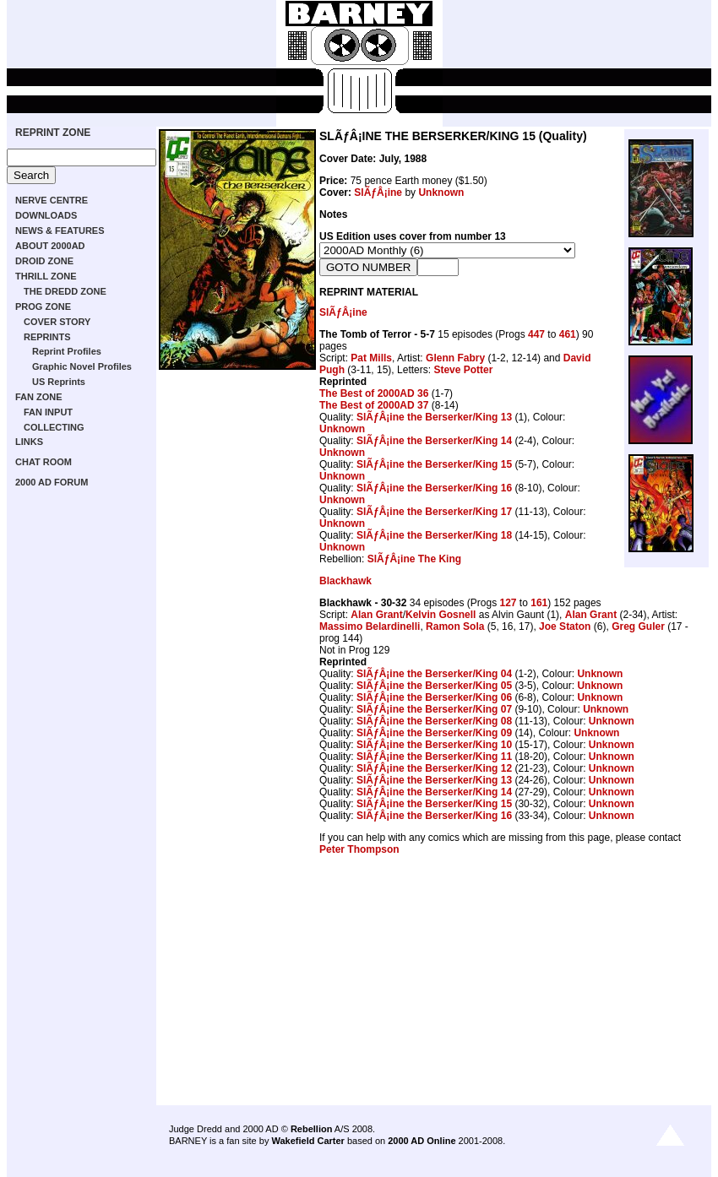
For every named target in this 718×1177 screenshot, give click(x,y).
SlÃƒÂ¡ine (378, 192)
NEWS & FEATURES (60, 230)
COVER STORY (57, 322)
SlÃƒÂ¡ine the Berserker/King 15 (434, 464)
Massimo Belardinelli (369, 626)
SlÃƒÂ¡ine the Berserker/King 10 (434, 745)
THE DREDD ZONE (65, 291)
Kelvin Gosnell (440, 615)
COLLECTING (54, 427)
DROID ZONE (44, 261)
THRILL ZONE (46, 276)
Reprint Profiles (66, 351)
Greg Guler (638, 626)
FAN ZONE (39, 397)
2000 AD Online (421, 1141)
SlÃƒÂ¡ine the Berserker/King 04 (434, 674)
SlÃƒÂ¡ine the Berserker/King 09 (434, 733)
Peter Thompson (359, 849)
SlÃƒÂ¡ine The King (414, 559)
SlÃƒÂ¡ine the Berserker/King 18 (434, 535)
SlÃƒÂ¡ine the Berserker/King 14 (434, 441)
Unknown (441, 192)
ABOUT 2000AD (50, 246)
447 (536, 334)
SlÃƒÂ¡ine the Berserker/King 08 (434, 721)
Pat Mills (371, 358)
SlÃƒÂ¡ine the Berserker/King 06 (434, 697)
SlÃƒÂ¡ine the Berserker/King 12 (434, 768)
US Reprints (58, 382)
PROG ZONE (43, 306)
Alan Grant (376, 615)
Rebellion (312, 1129)
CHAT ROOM (43, 462)
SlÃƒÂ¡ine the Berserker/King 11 (434, 756)
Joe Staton (564, 626)
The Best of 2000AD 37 (373, 405)
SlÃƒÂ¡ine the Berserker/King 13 (434, 417)
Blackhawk (345, 581)
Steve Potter (462, 370)
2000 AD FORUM (51, 482)
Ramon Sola (455, 626)
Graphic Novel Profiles (82, 366)
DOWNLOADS (46, 215)
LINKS (29, 442)
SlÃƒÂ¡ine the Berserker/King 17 (434, 512)
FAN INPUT (48, 412)
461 (567, 334)
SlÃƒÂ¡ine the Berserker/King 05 (434, 686)
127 (507, 603)
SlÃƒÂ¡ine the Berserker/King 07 (434, 709)
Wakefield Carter (307, 1141)
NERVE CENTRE (51, 200)
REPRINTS (47, 337)
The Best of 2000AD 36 (373, 393)
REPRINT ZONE (52, 132)
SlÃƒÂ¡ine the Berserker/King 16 (434, 488)
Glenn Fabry (455, 358)
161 (538, 603)
